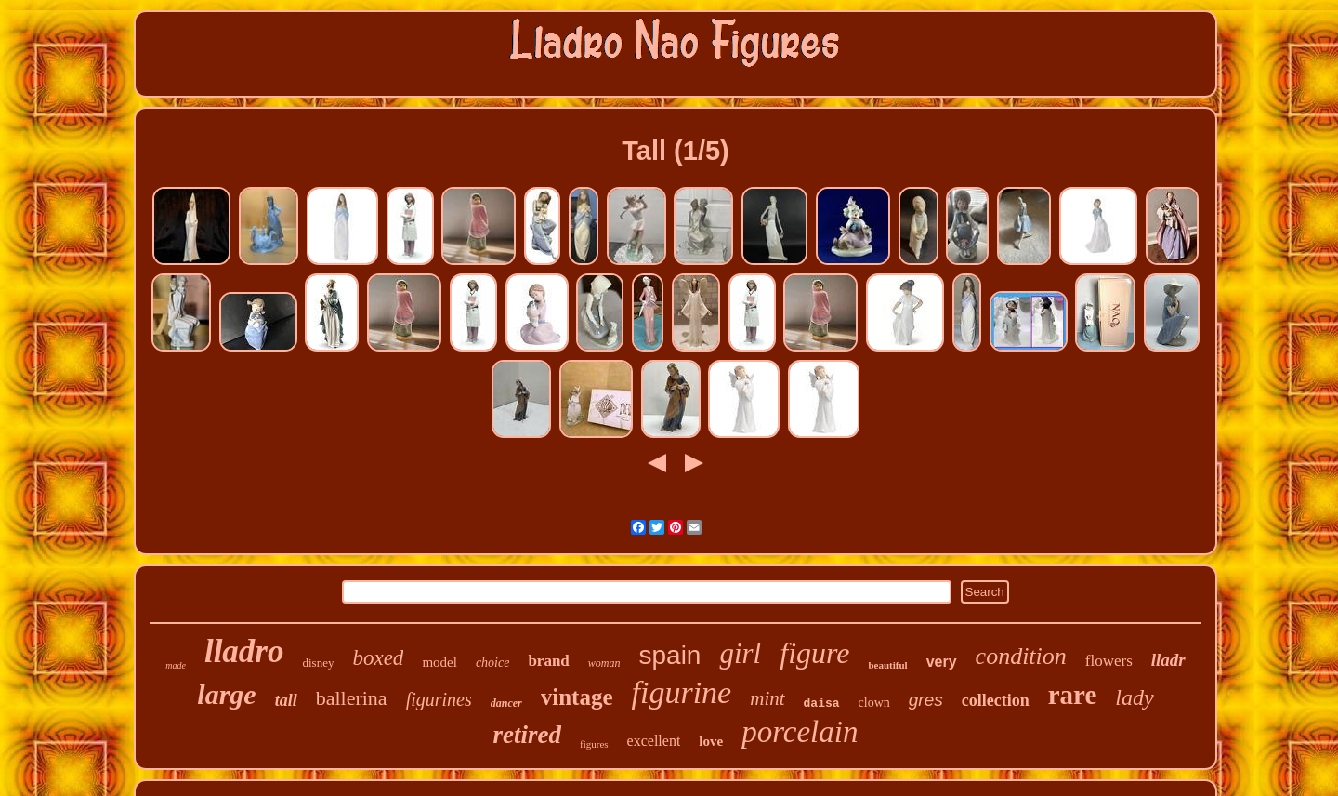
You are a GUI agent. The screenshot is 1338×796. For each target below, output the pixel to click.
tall (286, 700)
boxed (377, 658)
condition (1021, 656)
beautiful (887, 664)
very (941, 662)
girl (740, 653)
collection (996, 700)
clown (874, 703)
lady (1134, 697)
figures (594, 744)
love (711, 741)
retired (527, 735)
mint (767, 698)
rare (1072, 695)
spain (670, 655)
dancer (506, 703)
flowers (1109, 661)
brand (548, 661)
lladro (244, 651)
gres (926, 700)
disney (318, 663)
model (439, 662)
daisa (822, 703)
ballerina (351, 698)
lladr (1168, 660)
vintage (577, 697)
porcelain (799, 732)
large (226, 694)
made (175, 665)
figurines (439, 699)
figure (814, 653)
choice (493, 663)
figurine (682, 692)
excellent (654, 741)
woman (604, 663)
